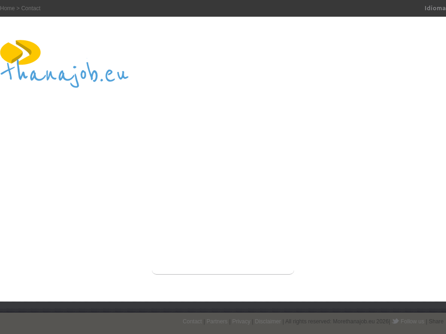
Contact (192, 321)
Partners (216, 321)
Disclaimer (268, 321)
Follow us (413, 321)
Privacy (241, 321)
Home (7, 8)
